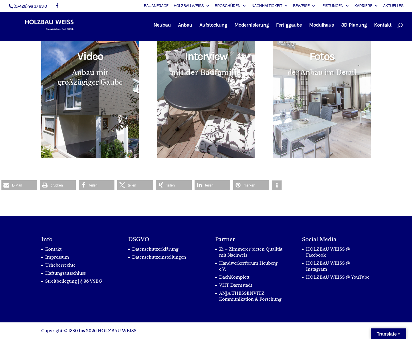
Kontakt (382, 25)
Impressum (57, 257)
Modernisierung (251, 25)
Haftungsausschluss (65, 273)
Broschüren (227, 5)
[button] (19, 185)
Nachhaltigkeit (266, 5)
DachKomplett (234, 277)
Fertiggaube (289, 25)
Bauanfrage (156, 5)
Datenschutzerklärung (155, 249)
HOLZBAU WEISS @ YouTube (337, 277)
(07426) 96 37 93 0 (30, 6)
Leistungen (331, 5)
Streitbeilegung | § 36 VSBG (73, 281)
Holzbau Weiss (189, 5)
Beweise (301, 5)
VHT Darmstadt (235, 285)
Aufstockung (213, 25)
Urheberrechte (60, 265)
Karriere (363, 5)
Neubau (162, 25)
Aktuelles (393, 5)
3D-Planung (354, 25)
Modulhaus (321, 25)
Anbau (185, 25)
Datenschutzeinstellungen (159, 257)
